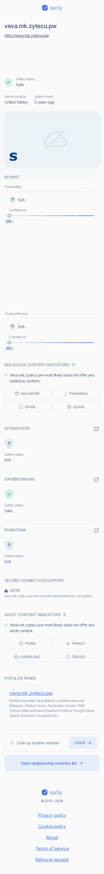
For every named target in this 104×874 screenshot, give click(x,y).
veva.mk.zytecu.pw (31, 693)
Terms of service (52, 848)
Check (83, 742)
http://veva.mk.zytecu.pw (26, 35)
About (52, 837)
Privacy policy (52, 815)
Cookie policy (52, 826)
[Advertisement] (52, 56)
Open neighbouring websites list (52, 763)
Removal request (52, 859)
